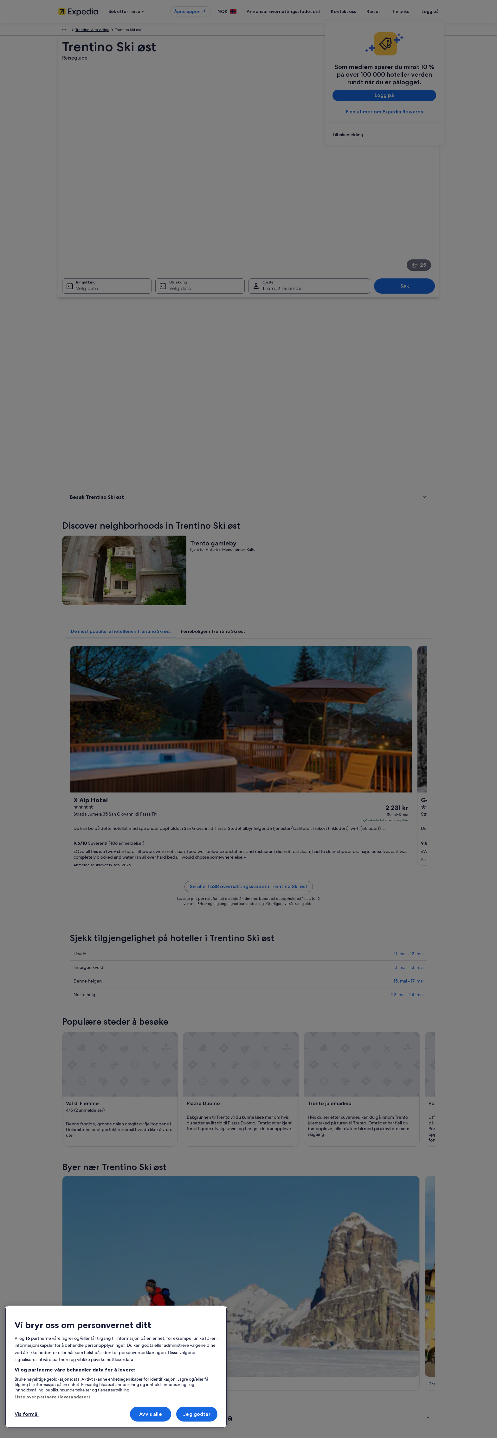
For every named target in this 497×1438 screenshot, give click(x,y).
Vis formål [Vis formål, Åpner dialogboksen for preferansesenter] (27, 1414)
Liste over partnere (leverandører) (52, 1396)
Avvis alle (150, 1414)
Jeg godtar (196, 1414)
